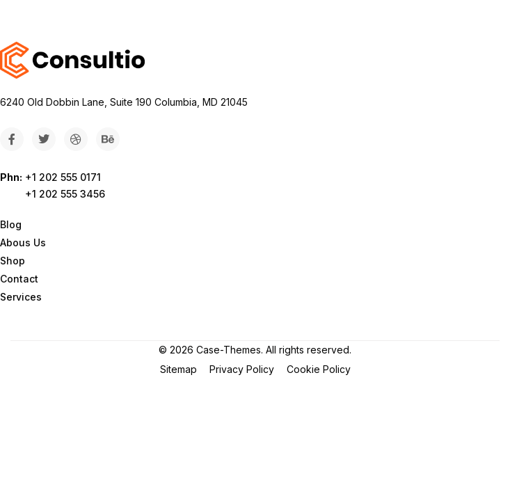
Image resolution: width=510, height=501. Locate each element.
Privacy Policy (241, 369)
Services (21, 297)
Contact (19, 279)
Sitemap (178, 369)
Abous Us (23, 242)
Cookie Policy (319, 369)
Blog (11, 224)
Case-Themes (228, 350)
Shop (12, 261)
